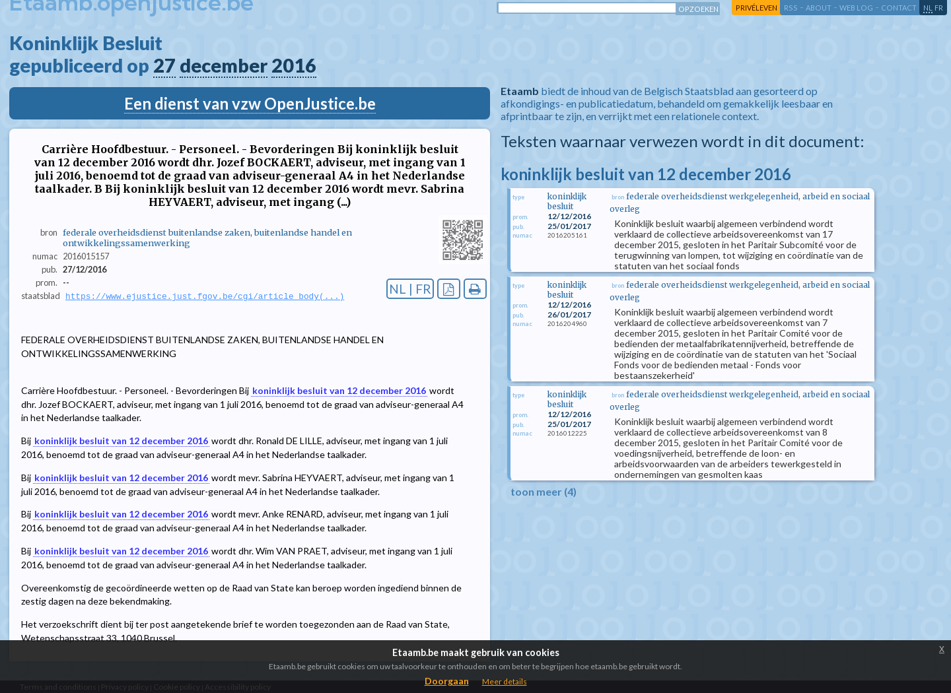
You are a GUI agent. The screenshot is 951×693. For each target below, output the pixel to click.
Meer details (504, 681)
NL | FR (410, 288)
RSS (791, 7)
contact (899, 7)
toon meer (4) (544, 491)
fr (938, 7)
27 (164, 65)
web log (856, 7)
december (223, 65)
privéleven (756, 7)
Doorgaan (447, 680)
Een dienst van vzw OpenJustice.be (250, 103)
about (818, 7)
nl (928, 7)
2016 (293, 65)
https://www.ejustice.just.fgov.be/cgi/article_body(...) (204, 296)
